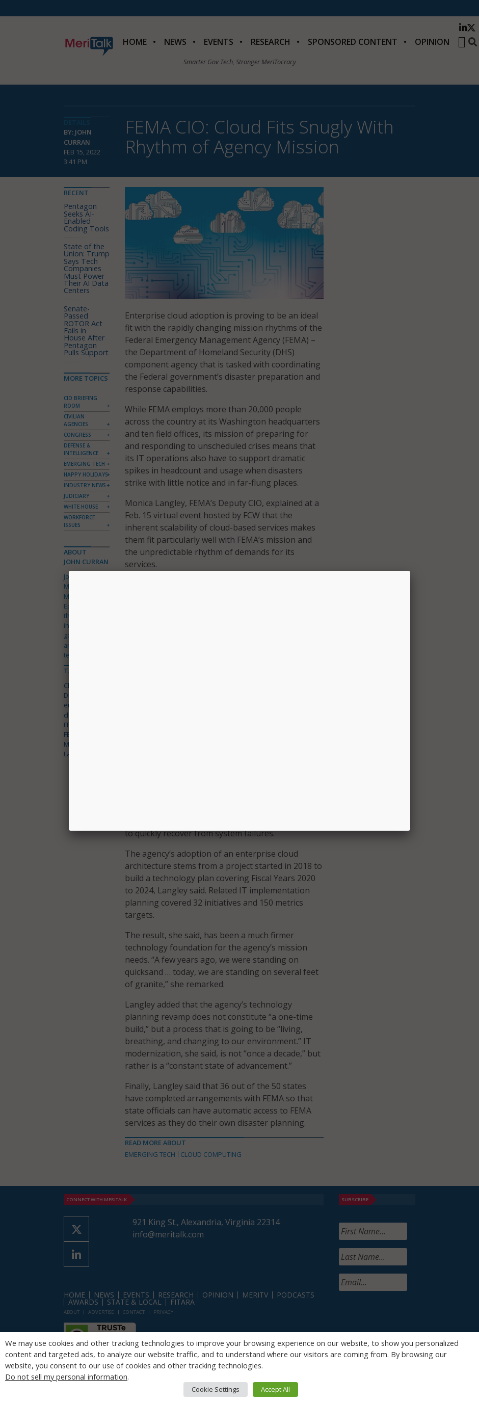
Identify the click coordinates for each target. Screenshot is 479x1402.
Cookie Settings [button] (216, 1389)
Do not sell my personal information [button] (66, 1376)
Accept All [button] (275, 1389)
